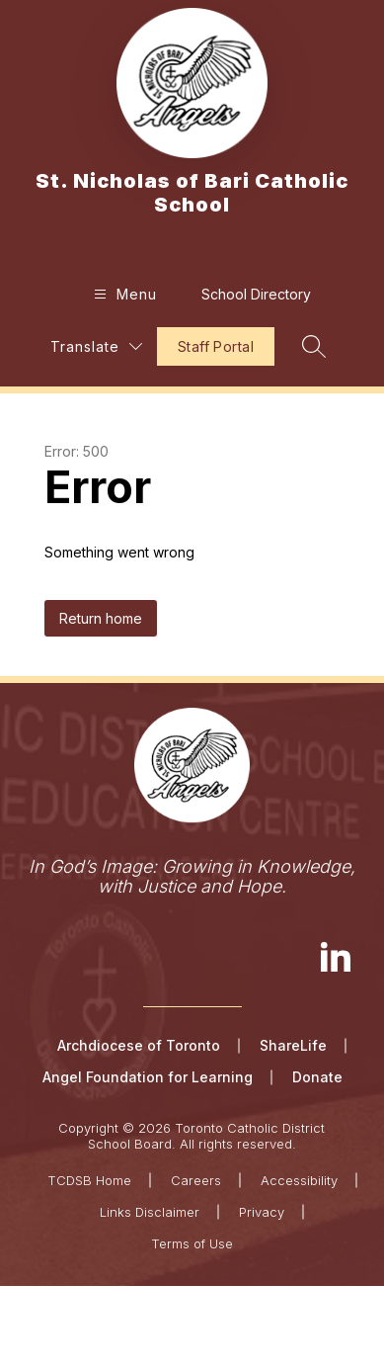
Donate (317, 1077)
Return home (100, 618)
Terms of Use (192, 1243)
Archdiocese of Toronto (138, 1045)
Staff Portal (216, 346)
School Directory (256, 294)
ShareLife (293, 1045)
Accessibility (299, 1180)
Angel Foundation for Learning (147, 1077)
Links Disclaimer (149, 1212)
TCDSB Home (89, 1180)
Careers (196, 1180)
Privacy (261, 1212)
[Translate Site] (96, 346)
